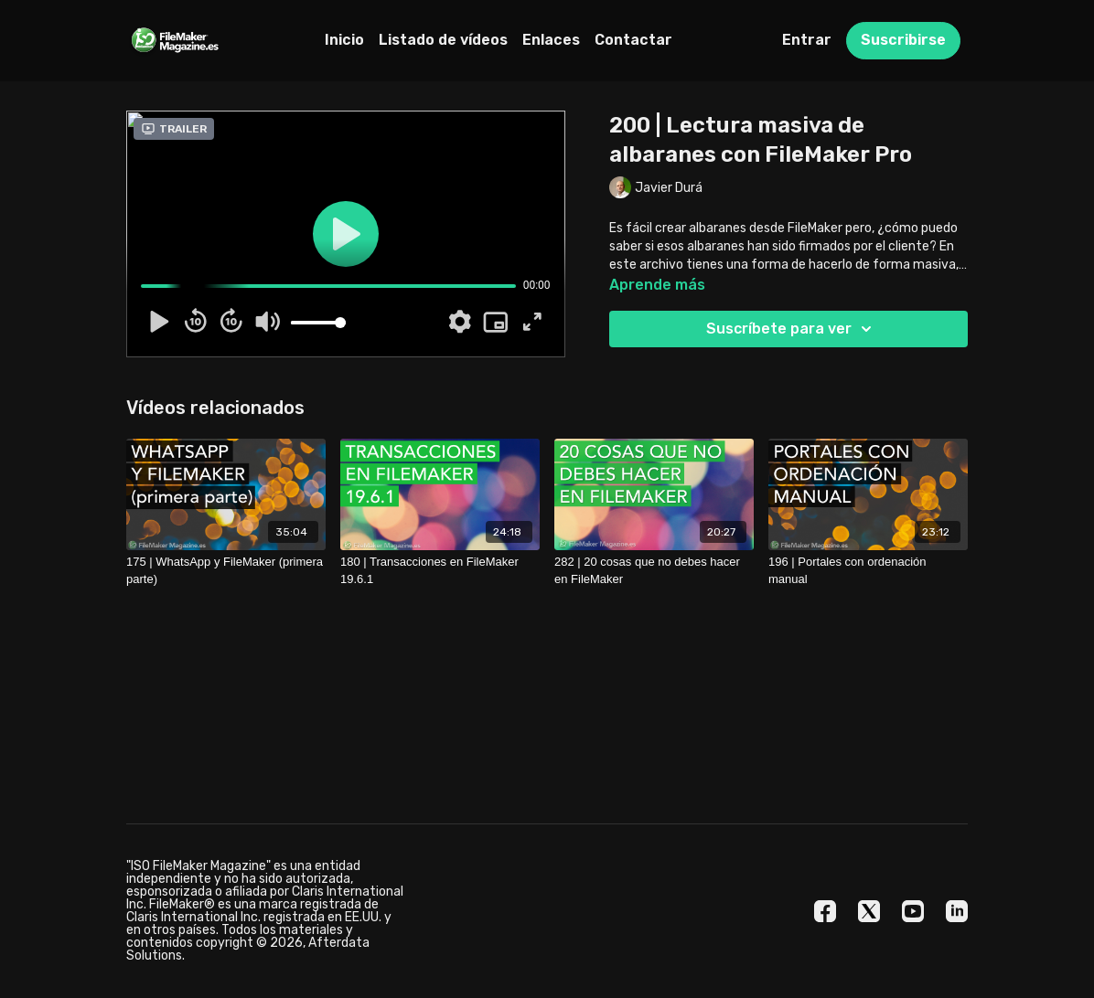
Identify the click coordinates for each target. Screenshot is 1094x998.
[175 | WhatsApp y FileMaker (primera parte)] (226, 571)
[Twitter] (869, 911)
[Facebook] (825, 911)
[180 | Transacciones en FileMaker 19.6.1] (440, 571)
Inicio (344, 39)
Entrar (806, 39)
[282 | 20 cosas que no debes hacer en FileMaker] (654, 571)
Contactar (633, 39)
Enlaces (551, 39)
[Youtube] (913, 911)
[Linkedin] (957, 911)
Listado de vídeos (443, 39)
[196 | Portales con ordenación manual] (868, 571)
